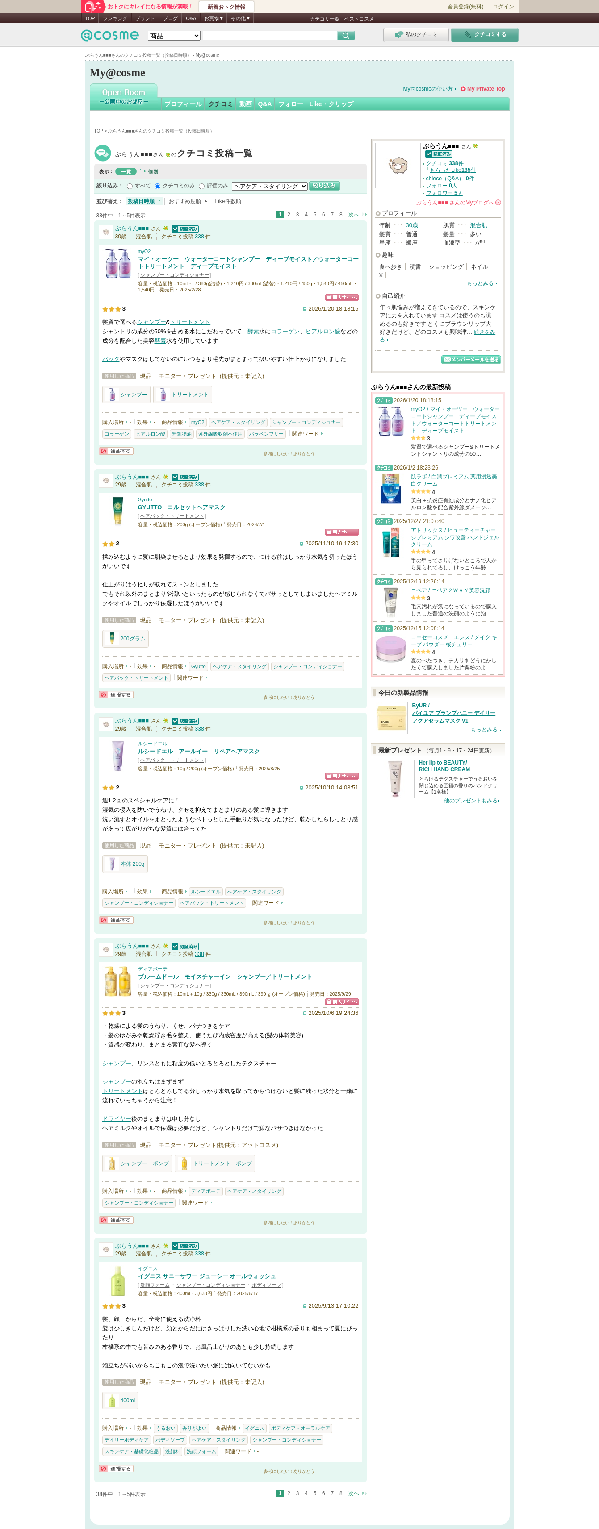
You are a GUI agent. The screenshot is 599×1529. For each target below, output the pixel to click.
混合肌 (478, 225)
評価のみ (217, 186)
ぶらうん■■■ (184, 154)
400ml (120, 1400)
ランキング (115, 18)
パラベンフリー (266, 433)
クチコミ (220, 104)
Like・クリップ (331, 104)
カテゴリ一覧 (324, 18)
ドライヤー (116, 1118)
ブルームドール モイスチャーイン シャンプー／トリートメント (225, 976)
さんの (458, 202)
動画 (245, 104)
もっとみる (480, 283)
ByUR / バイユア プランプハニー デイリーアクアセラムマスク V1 (454, 713)
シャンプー (151, 322)
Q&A (191, 18)
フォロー (290, 104)
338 (199, 236)
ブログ (170, 18)
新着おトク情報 (226, 7)
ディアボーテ (153, 969)
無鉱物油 (182, 433)
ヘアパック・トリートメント (172, 516)
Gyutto (145, 499)
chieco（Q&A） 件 (450, 178)
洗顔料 (172, 1451)
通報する (116, 451)
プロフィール (183, 104)
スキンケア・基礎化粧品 (132, 1451)
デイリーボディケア (127, 1439)
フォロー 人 (441, 186)
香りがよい (194, 1428)
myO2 (144, 251)
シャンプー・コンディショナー (174, 275)
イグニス (148, 1268)
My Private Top (486, 89)
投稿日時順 (141, 201)
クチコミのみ (179, 186)
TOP (90, 18)
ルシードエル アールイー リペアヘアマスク (199, 751)
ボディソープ (266, 1285)
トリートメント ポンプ (215, 1163)
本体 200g (125, 864)
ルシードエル (153, 743)
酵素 (253, 331)
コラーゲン (285, 331)
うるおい (166, 1428)
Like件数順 (228, 201)
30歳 (412, 225)
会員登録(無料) (465, 7)
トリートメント (190, 322)
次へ (353, 215)
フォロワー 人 (444, 193)
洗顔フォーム (155, 1285)
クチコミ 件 (445, 163)
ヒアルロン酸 (323, 331)
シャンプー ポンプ (137, 1163)
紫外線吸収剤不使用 (220, 433)
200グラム (125, 638)
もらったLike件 (453, 170)
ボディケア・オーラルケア (300, 1428)
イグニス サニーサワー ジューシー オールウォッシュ (207, 1276)
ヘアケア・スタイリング (238, 422)
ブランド (145, 18)
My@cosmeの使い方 (428, 89)
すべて (143, 186)
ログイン (503, 7)
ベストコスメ (359, 18)
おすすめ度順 (185, 201)
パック (111, 359)
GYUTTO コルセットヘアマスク (182, 507)
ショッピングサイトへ (342, 297)
